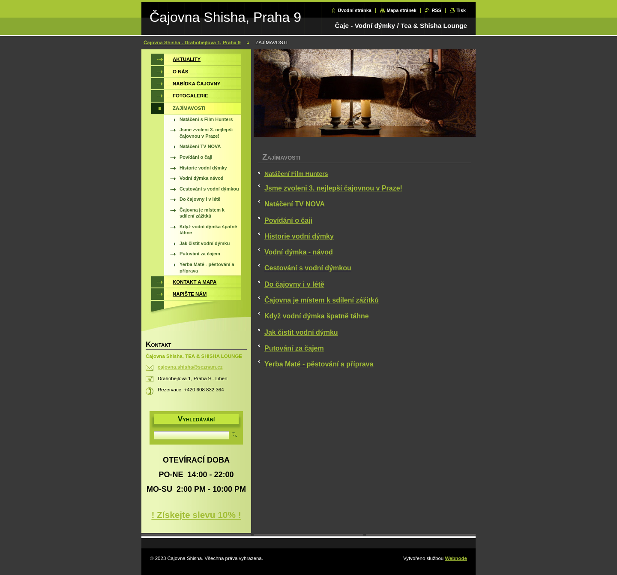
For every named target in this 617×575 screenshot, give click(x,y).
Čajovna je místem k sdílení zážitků (321, 300)
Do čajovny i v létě (294, 284)
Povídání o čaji (288, 220)
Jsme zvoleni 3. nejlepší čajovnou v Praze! (333, 188)
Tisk (461, 10)
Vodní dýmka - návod (298, 252)
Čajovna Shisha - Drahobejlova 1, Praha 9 (192, 42)
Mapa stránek (401, 10)
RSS (436, 10)
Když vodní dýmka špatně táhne (316, 316)
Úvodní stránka (354, 10)
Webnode (456, 558)
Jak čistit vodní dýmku (301, 332)
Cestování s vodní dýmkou (307, 268)
